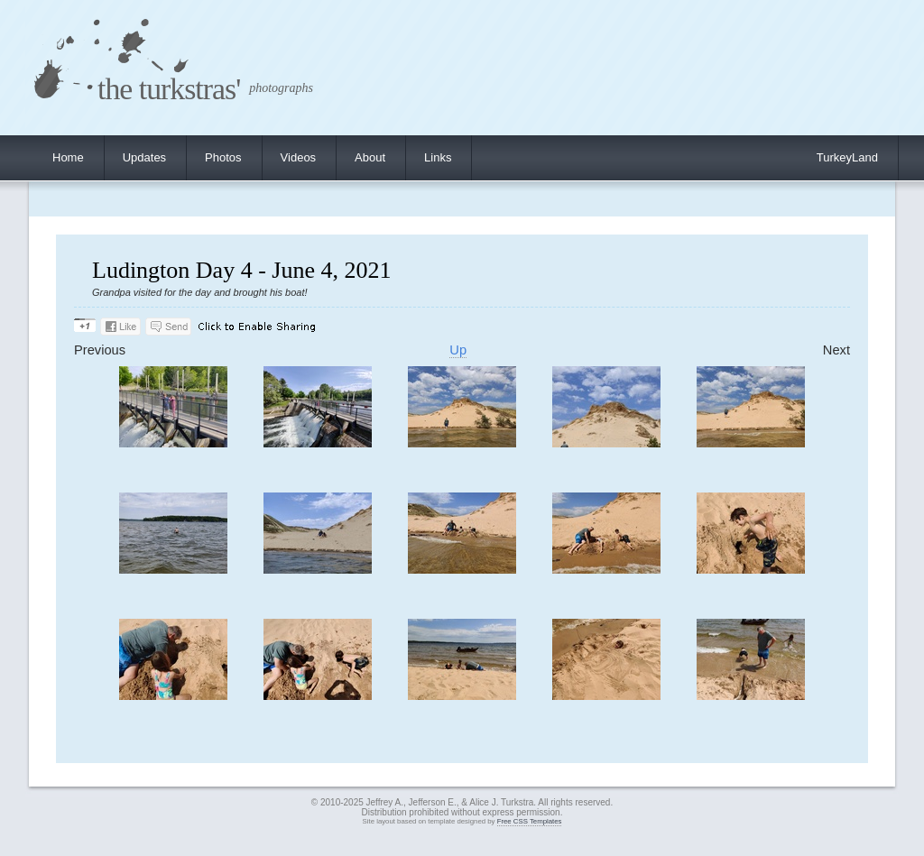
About (370, 157)
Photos (223, 157)
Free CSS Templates (529, 821)
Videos (299, 157)
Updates (144, 157)
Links (437, 157)
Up (458, 350)
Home (68, 157)
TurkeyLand (847, 157)
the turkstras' (168, 89)
